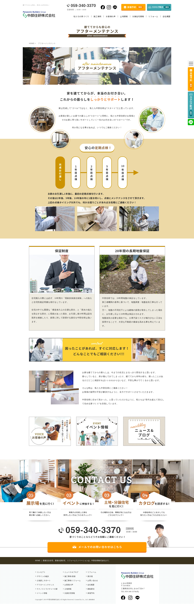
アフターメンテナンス (45, 585)
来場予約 (90, 593)
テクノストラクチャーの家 (47, 589)
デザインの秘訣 (43, 576)
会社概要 (166, 16)
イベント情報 (42, 593)
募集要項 (90, 589)
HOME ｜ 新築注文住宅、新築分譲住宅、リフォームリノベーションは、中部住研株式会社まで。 (72, 560)
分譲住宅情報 (138, 16)
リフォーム (153, 16)
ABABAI (91, 599)
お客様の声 (111, 16)
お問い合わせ (92, 581)
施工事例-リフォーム (72, 581)
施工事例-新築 (69, 576)
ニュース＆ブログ (71, 572)
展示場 (90, 576)
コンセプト (41, 572)
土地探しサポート (44, 581)
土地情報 (124, 16)
